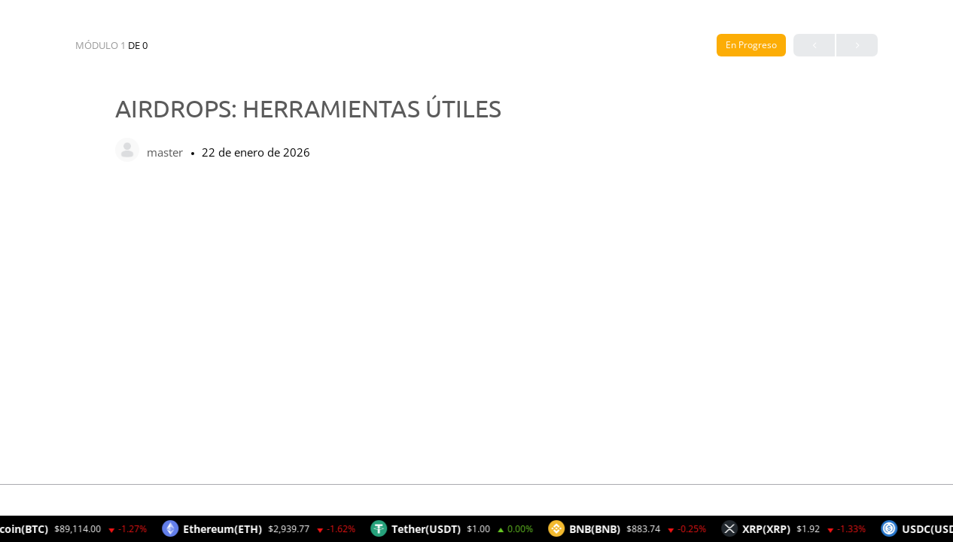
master (166, 152)
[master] (127, 151)
